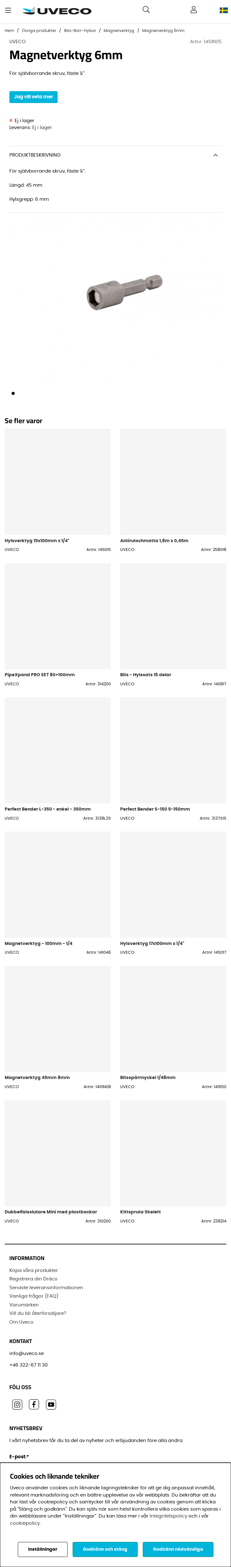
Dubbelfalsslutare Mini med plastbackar (51, 1212)
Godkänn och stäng (105, 1549)
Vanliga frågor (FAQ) (34, 1296)
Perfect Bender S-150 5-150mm (155, 809)
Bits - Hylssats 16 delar (145, 674)
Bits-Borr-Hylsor (80, 31)
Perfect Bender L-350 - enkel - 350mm (48, 809)
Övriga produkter (39, 31)
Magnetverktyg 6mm (163, 31)
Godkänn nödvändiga (178, 1549)
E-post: (20, 1457)
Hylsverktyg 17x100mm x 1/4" (152, 943)
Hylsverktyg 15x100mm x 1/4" (37, 540)
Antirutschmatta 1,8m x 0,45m (154, 540)
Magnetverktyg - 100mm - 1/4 (38, 943)
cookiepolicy (25, 1523)
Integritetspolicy (168, 1516)
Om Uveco (21, 1322)
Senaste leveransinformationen (46, 1287)
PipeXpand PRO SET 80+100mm (40, 674)
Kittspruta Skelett (140, 1212)
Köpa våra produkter (33, 1270)
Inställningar (42, 1549)
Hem (9, 31)
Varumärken (24, 1305)
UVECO (17, 41)
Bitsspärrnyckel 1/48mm (148, 1077)
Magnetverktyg (119, 31)
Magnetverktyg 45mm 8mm (37, 1077)
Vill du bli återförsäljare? (37, 1313)
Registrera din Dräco (33, 1279)
